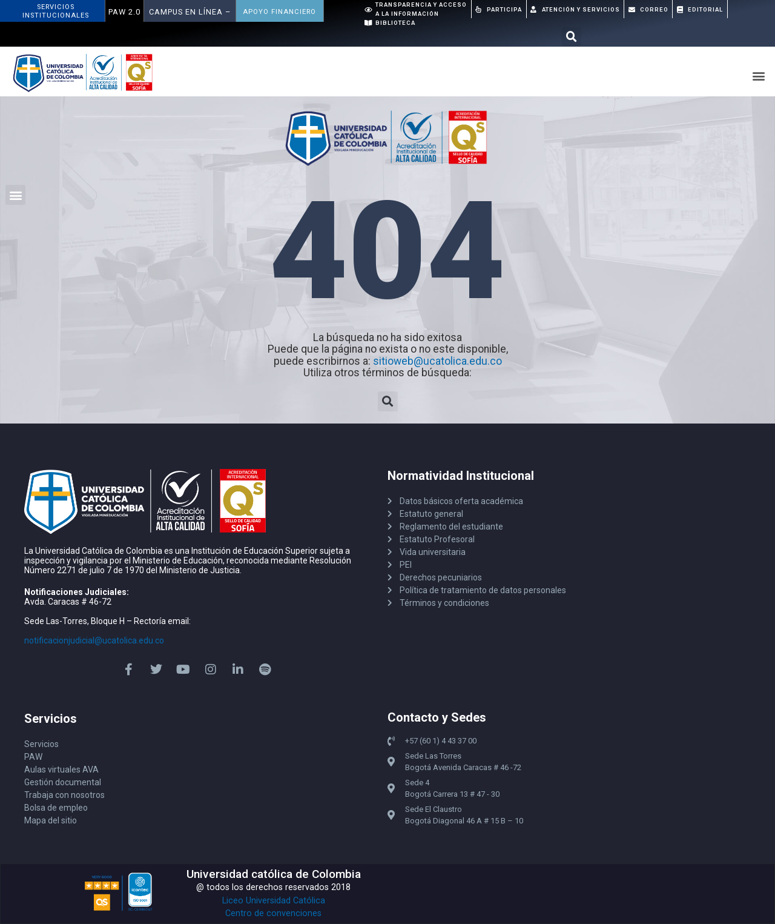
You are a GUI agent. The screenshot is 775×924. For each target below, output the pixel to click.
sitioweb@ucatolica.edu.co (437, 361)
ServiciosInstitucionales (55, 11)
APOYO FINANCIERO (279, 12)
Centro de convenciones (273, 913)
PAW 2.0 (124, 11)
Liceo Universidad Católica (273, 901)
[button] (571, 37)
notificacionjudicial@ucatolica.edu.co (94, 640)
